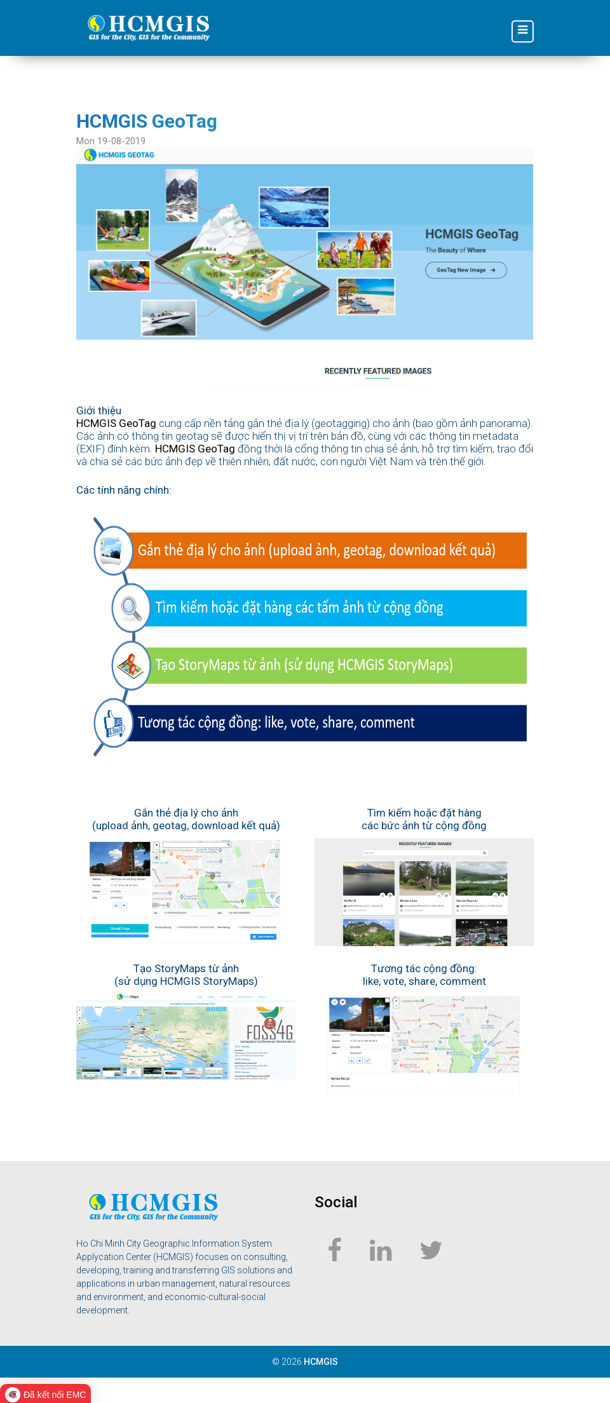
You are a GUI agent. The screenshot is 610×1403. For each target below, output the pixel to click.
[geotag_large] (305, 266)
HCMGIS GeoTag (116, 423)
